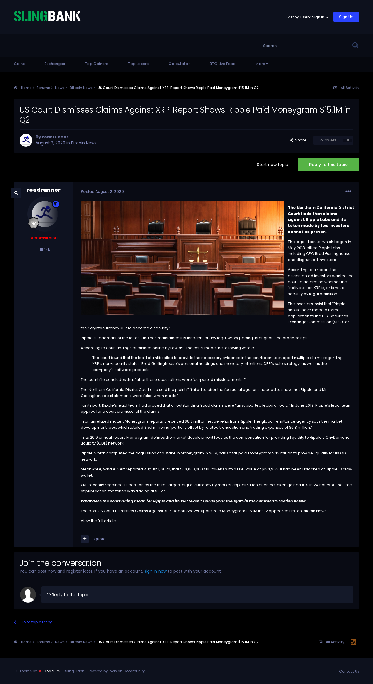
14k (45, 249)
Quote (100, 539)
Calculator (179, 64)
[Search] (292, 45)
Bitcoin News (83, 143)
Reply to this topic (328, 164)
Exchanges (55, 64)
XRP (317, 288)
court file (97, 379)
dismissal (126, 411)
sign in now (155, 571)
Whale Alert (114, 469)
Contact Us (349, 671)
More (261, 64)
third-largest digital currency (184, 485)
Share (298, 140)
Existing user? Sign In (307, 17)
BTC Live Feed (222, 64)
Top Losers (138, 64)
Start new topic (272, 164)
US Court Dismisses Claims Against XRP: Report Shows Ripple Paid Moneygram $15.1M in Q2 (183, 511)
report (323, 269)
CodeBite (51, 671)
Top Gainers (96, 64)
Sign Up (346, 17)
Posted (102, 191)
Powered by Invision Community (116, 671)
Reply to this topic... (69, 595)
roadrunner (55, 137)
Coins (19, 64)
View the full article (98, 521)
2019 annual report (107, 437)
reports (156, 421)
